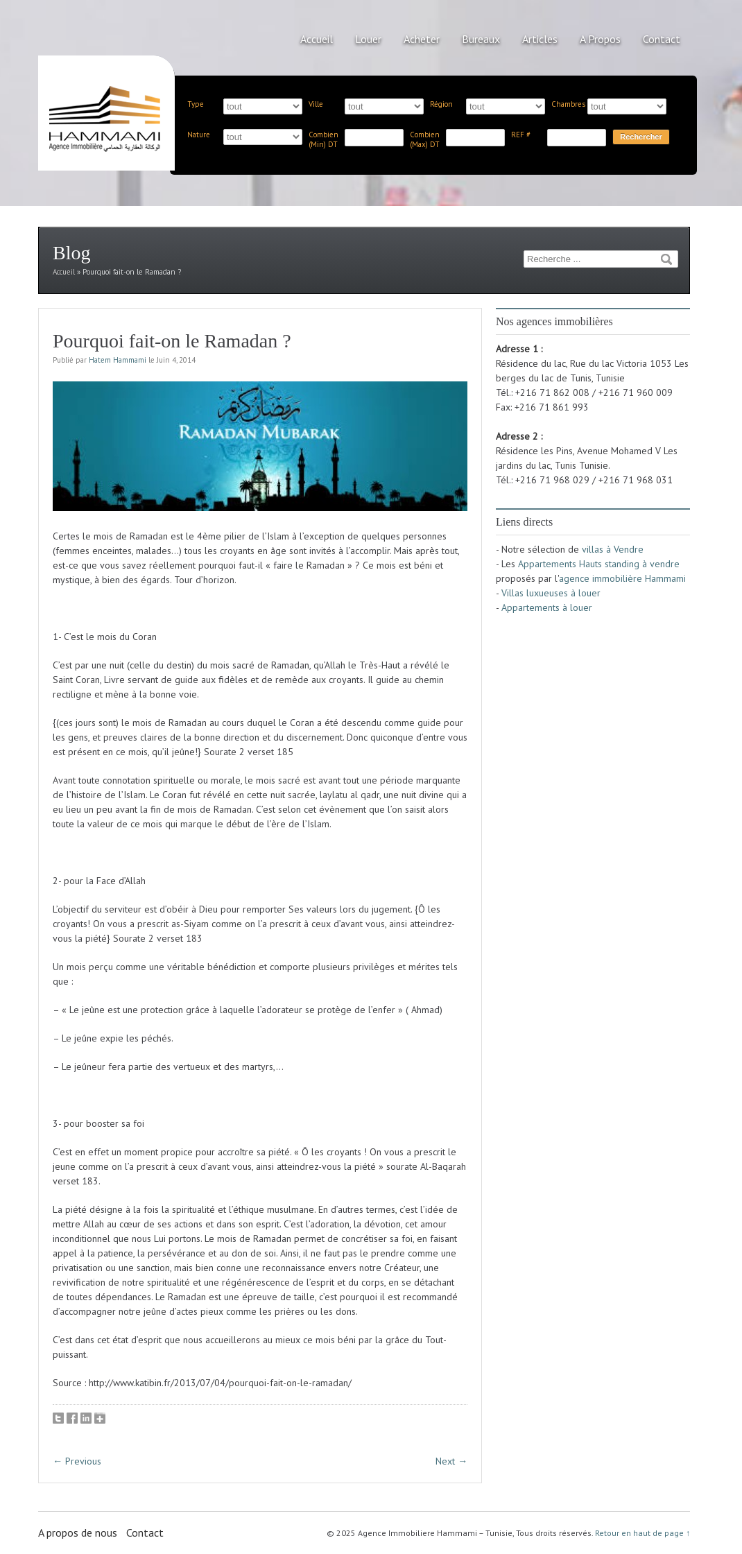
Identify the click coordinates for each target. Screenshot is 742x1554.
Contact (661, 39)
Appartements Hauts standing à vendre (599, 564)
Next (451, 1461)
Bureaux (481, 39)
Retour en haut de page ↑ (642, 1533)
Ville (316, 104)
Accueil (316, 39)
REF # (520, 134)
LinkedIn (86, 1418)
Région (441, 104)
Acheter (422, 39)
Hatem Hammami (117, 360)
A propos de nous (77, 1532)
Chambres (568, 104)
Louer (368, 39)
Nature (198, 134)
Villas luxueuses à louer (551, 593)
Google (99, 1418)
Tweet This (58, 1418)
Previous (77, 1461)
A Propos (600, 39)
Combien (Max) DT (425, 139)
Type (195, 104)
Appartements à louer (546, 607)
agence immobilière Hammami (622, 578)
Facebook (72, 1418)
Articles (540, 39)
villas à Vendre (613, 549)
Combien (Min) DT (323, 139)
